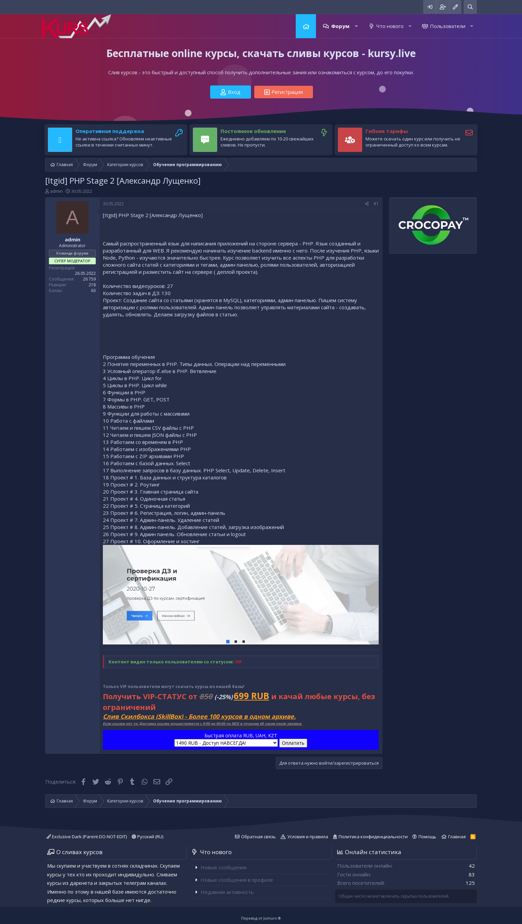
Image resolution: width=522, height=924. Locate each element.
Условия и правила (307, 837)
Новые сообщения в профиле (237, 879)
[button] (356, 26)
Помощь (427, 837)
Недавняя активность (227, 892)
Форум (340, 26)
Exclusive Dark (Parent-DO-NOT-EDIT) (87, 837)
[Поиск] (470, 7)
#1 (376, 204)
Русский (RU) (147, 837)
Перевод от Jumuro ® (261, 918)
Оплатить (293, 743)
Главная (306, 26)
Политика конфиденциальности (373, 837)
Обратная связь (258, 837)
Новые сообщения (223, 867)
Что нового (390, 26)
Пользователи (447, 26)
